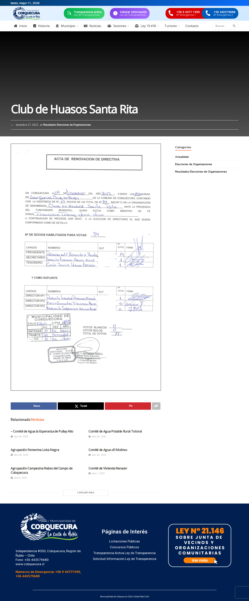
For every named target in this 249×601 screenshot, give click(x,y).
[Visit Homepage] (27, 13)
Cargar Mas (85, 492)
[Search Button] (234, 26)
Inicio (20, 26)
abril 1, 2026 (97, 473)
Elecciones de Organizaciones (193, 164)
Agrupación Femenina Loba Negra (35, 450)
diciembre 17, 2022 (27, 125)
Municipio (65, 26)
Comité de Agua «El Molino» (108, 450)
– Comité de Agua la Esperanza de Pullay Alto (42, 431)
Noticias (92, 26)
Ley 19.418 (145, 26)
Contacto (192, 26)
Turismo (170, 26)
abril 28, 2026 (97, 436)
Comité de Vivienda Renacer (108, 468)
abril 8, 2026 (19, 477)
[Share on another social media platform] (156, 406)
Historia (41, 26)
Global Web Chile (141, 597)
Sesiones (116, 26)
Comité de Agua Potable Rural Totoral (115, 431)
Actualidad (182, 157)
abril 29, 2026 (19, 436)
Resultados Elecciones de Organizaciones (67, 125)
